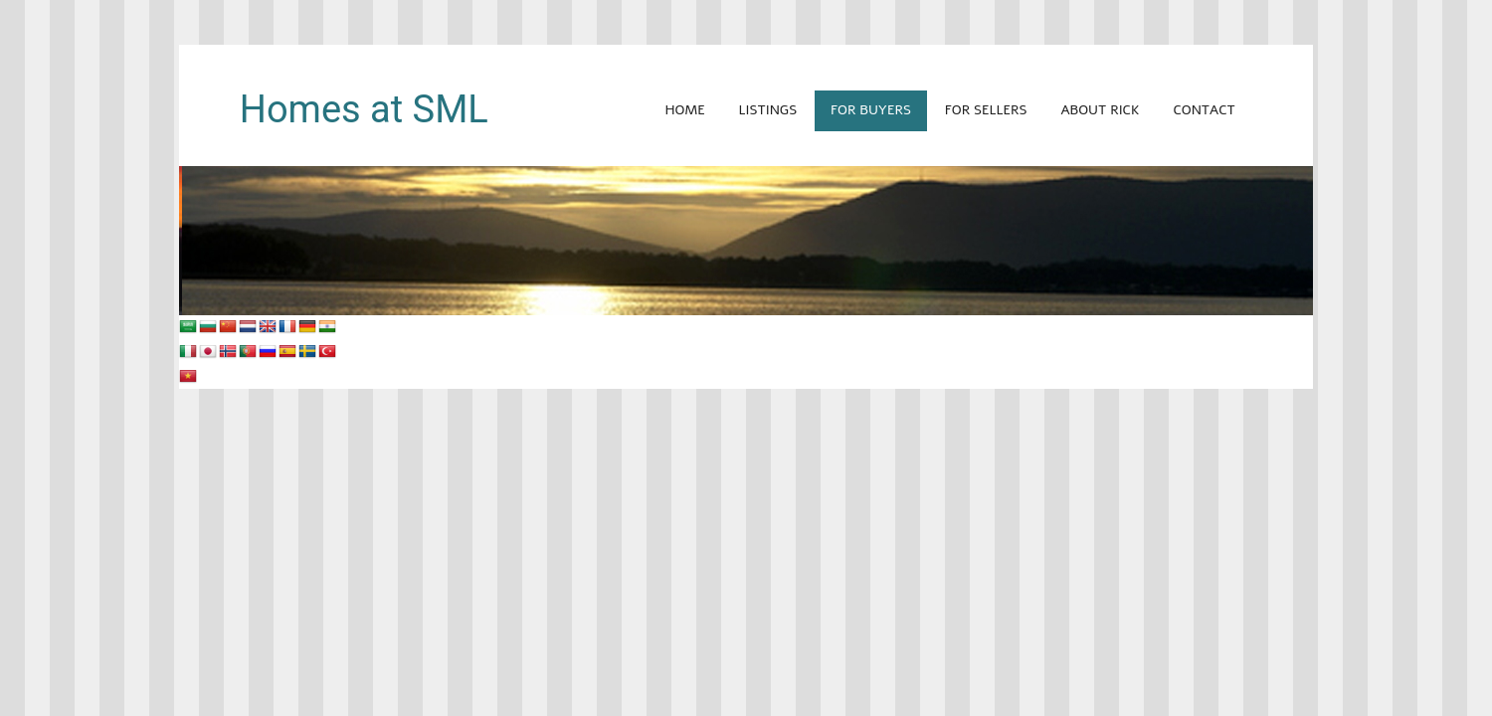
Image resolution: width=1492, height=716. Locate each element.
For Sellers (986, 109)
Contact (1203, 109)
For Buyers (871, 109)
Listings (768, 109)
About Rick (1099, 109)
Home (685, 109)
